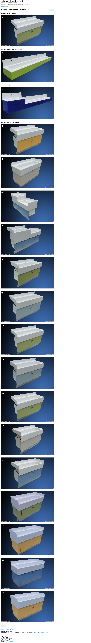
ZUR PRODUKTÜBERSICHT (7, 629)
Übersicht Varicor (4, 6)
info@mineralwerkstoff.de (42, 632)
